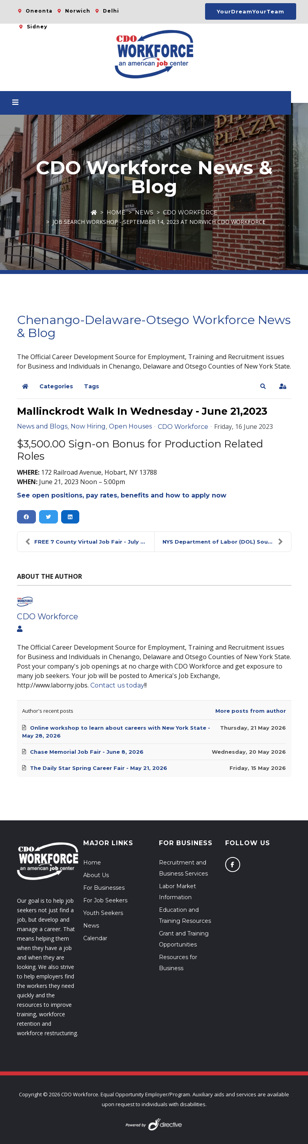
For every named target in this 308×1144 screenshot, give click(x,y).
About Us (96, 875)
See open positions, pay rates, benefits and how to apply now (121, 495)
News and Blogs (42, 426)
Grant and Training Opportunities (184, 939)
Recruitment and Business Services (183, 868)
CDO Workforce (190, 212)
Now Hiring (88, 426)
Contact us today (117, 685)
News (144, 212)
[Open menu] (24, 103)
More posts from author (250, 711)
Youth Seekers (103, 913)
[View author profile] (19, 629)
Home (115, 212)
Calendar (95, 938)
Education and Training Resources (185, 915)
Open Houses (130, 426)
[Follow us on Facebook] (232, 864)
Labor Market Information (177, 892)
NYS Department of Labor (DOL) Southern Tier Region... (226, 542)
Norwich (77, 11)
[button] (263, 386)
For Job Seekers (105, 900)
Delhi (111, 11)
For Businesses (104, 887)
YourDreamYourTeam (250, 11)
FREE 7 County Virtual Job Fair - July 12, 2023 (89, 542)
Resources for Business (178, 963)
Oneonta (39, 11)
